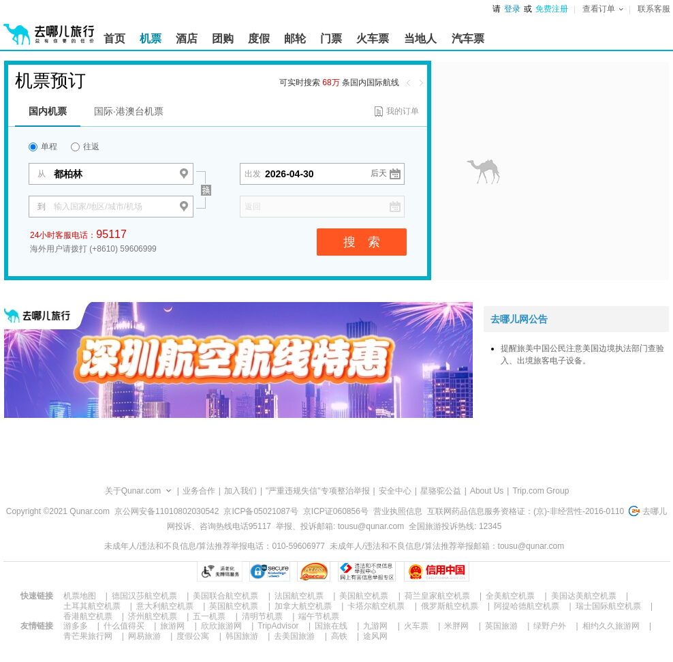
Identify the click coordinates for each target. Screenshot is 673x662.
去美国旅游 (294, 636)
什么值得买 (124, 626)
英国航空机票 (233, 606)
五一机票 (209, 616)
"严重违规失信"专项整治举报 (318, 491)
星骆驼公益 (440, 491)
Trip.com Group (540, 491)
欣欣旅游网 (221, 626)
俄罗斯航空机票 (449, 606)
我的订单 (402, 111)
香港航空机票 (87, 616)
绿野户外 (549, 626)
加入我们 (240, 491)
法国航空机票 (299, 596)
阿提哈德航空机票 (526, 606)
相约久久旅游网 (611, 626)
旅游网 (172, 626)
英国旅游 (501, 626)
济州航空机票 (152, 616)
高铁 (339, 636)
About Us (486, 491)
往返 (85, 146)
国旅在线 (331, 626)
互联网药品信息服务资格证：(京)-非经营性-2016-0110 (525, 511)
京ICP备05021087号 (260, 511)
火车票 (416, 626)
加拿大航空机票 (303, 606)
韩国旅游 (241, 636)
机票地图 (79, 596)
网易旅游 (144, 636)
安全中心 (395, 491)
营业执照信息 (397, 511)
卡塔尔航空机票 (376, 606)
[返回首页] (49, 28)
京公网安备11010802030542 (166, 511)
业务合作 (199, 491)
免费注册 (551, 9)
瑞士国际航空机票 (608, 606)
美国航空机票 (363, 596)
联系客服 (654, 9)
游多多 (75, 626)
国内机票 (48, 111)
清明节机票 (262, 616)
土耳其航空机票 (92, 606)
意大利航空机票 (164, 606)
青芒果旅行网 (87, 636)
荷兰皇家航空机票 (437, 596)
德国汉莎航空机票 (144, 596)
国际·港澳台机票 (128, 111)
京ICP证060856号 (336, 511)
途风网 (375, 636)
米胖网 (456, 626)
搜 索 (361, 242)
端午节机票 (318, 616)
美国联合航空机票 (225, 596)
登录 (512, 9)
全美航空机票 (510, 596)
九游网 (375, 626)
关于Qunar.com (133, 491)
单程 (43, 146)
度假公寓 (192, 636)
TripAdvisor (277, 626)
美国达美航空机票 (583, 596)
